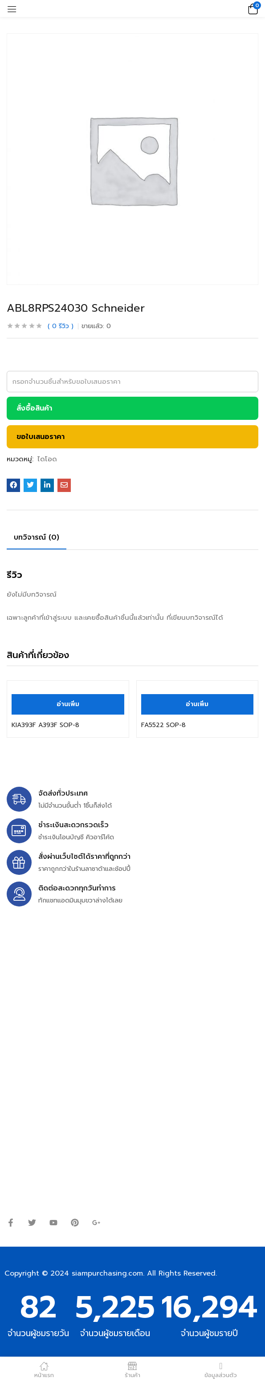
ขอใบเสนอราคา (40, 436)
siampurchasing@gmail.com (83, 989)
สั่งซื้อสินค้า (34, 408)
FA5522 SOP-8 (163, 725)
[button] (251, 8)
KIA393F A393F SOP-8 (45, 725)
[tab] (40, 538)
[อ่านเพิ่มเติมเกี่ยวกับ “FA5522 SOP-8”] (197, 704)
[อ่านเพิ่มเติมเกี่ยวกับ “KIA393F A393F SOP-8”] (68, 704)
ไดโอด (47, 459)
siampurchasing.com (107, 1273)
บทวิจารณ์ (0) (36, 537)
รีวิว (60, 326)
